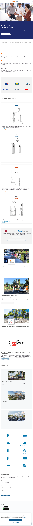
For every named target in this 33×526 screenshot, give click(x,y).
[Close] (30, 514)
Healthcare (24, 453)
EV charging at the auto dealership (8, 426)
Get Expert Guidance (5, 359)
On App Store (5, 507)
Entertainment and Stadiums (8, 445)
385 (1, 480)
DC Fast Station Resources (21, 240)
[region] (15, 519)
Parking (24, 460)
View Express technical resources (5, 191)
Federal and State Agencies (24, 445)
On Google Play (6, 509)
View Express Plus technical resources (6, 222)
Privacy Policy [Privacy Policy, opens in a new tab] (24, 517)
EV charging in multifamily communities (8, 386)
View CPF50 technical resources (5, 161)
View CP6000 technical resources (5, 129)
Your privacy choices (15, 522)
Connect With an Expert (6, 34)
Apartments (8, 438)
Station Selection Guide (16, 236)
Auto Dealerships (24, 438)
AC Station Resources (11, 240)
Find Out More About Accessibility (7, 303)
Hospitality (8, 460)
